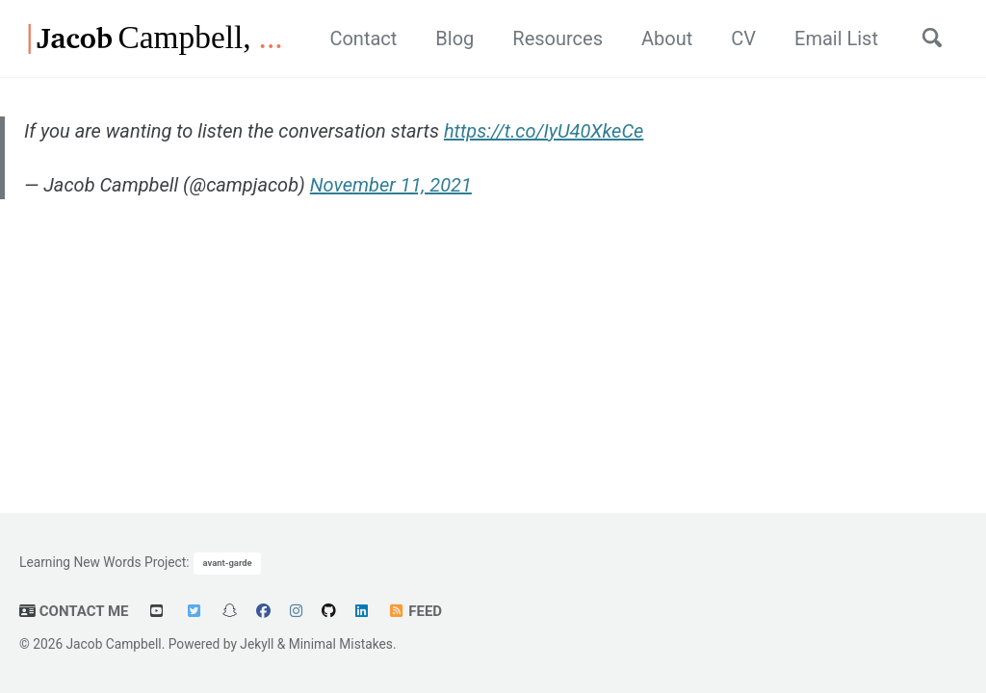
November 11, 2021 (391, 184)
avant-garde (227, 562)
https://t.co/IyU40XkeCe (543, 130)
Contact (363, 38)
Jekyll (256, 644)
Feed (414, 611)
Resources (557, 38)
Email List (836, 38)
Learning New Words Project (102, 561)
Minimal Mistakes (341, 644)
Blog (454, 38)
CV (743, 38)
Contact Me (74, 611)
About (666, 38)
